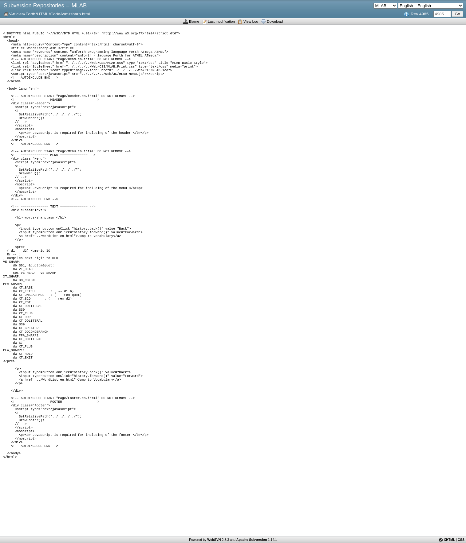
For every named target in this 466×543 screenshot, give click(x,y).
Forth (30, 14)
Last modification (221, 21)
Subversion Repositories (34, 5)
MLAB (79, 5)
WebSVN (214, 539)
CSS (461, 539)
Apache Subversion (251, 539)
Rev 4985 (419, 14)
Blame (194, 21)
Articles (17, 14)
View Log (250, 21)
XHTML (449, 539)
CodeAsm (59, 14)
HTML (43, 14)
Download (275, 21)
